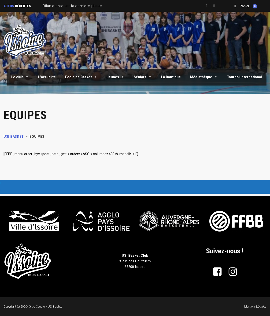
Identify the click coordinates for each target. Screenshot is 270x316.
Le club (20, 77)
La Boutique (171, 77)
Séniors (143, 77)
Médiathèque (204, 77)
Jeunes (115, 77)
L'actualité (47, 77)
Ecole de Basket (81, 77)
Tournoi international (244, 77)
